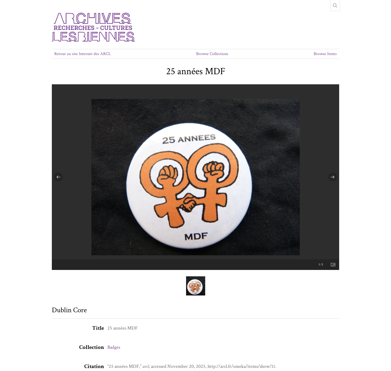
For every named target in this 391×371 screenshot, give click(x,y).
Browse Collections (212, 54)
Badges (113, 347)
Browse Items (325, 54)
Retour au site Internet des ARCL (82, 54)
